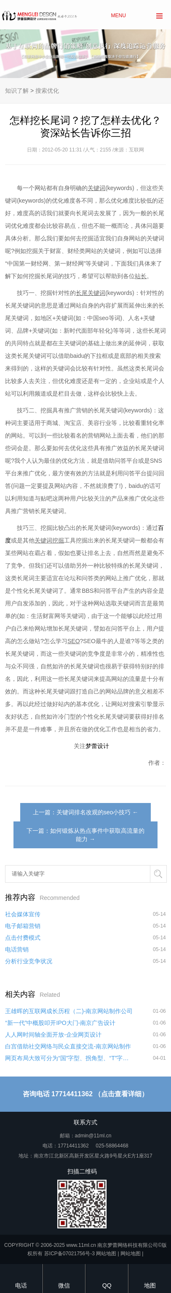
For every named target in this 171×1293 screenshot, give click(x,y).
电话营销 (17, 949)
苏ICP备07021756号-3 (69, 1254)
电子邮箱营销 (22, 926)
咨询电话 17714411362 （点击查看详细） (86, 1093)
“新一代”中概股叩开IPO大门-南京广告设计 (60, 1022)
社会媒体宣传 (22, 914)
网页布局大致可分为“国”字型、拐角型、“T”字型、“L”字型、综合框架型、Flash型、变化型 (69, 1058)
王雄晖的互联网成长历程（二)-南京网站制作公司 (69, 1011)
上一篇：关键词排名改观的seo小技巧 (82, 812)
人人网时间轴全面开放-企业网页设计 (53, 1034)
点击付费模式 (22, 937)
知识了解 (17, 90)
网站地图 (106, 1254)
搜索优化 (47, 90)
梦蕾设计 (97, 746)
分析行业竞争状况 (28, 961)
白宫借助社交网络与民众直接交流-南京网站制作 (68, 1046)
